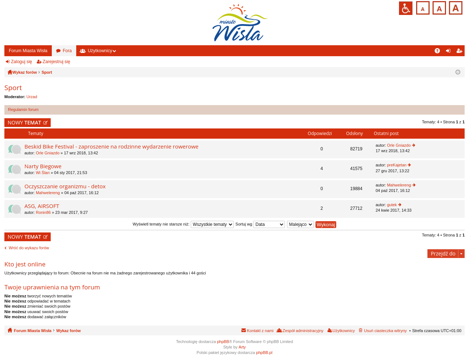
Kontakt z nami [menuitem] (260, 330)
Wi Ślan (43, 172)
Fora (67, 50)
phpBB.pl (264, 352)
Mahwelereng (48, 192)
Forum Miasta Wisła (28, 50)
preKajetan (396, 165)
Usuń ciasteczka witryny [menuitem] (385, 330)
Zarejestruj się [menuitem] (461, 52)
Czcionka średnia (439, 7)
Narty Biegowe (43, 166)
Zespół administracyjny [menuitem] (303, 330)
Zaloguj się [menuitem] (450, 52)
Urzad (32, 97)
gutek (392, 205)
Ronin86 (43, 212)
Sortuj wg (260, 224)
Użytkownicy (100, 50)
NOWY (24, 122)
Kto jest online (25, 264)
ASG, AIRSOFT (41, 206)
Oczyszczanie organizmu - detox (65, 186)
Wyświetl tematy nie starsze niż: (183, 224)
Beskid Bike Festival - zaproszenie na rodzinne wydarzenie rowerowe (111, 146)
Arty (242, 347)
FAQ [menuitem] (440, 52)
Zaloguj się (21, 61)
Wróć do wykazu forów (29, 248)
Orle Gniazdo (47, 153)
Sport (13, 87)
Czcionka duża (455, 7)
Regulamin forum (23, 109)
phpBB (223, 341)
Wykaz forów (68, 330)
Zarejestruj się (56, 61)
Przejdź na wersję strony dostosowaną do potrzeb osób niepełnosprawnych (405, 8)
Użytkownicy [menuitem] (344, 330)
